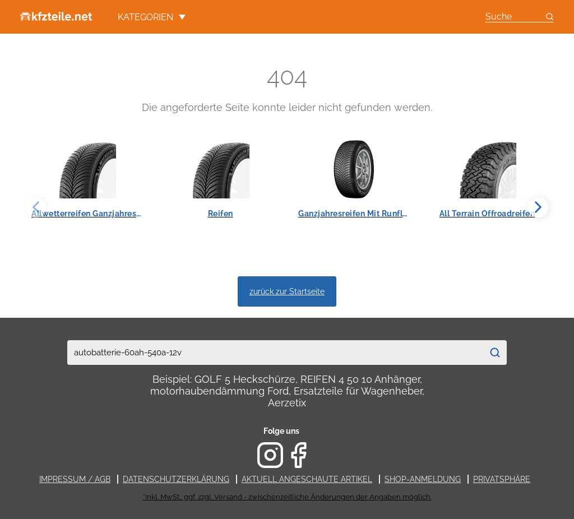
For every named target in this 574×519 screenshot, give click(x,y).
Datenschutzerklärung (176, 479)
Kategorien (152, 17)
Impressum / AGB (74, 479)
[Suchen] (495, 352)
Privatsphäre (501, 479)
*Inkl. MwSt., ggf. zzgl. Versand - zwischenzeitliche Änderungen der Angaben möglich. (287, 497)
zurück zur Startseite (287, 291)
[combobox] (275, 352)
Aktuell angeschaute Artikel (307, 479)
